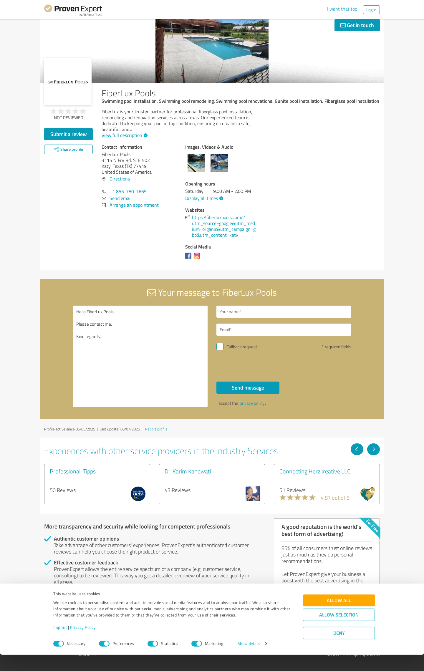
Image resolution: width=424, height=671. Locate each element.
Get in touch (357, 25)
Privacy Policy (83, 643)
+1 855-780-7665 (128, 191)
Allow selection (339, 630)
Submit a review (68, 134)
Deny (339, 649)
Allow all (339, 616)
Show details (249, 660)
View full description (124, 135)
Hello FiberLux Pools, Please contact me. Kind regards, (140, 356)
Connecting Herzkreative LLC (314, 471)
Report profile (156, 429)
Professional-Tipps (73, 471)
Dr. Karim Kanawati (188, 471)
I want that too (342, 9)
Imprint (60, 643)
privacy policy (252, 403)
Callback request (241, 347)
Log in (371, 9)
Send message (248, 387)
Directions (120, 178)
